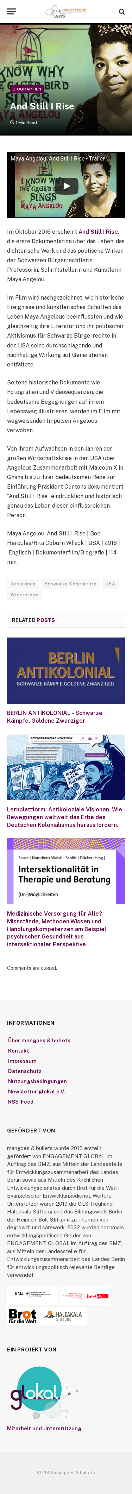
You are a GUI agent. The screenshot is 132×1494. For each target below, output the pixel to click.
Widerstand (24, 594)
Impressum (22, 1061)
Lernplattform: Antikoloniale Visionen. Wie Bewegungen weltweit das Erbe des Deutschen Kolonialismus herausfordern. (64, 817)
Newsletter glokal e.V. (36, 1091)
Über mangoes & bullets (39, 1040)
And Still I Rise (98, 231)
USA (110, 583)
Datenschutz (25, 1071)
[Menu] (11, 11)
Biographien (27, 89)
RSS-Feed (20, 1102)
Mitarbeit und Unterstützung (44, 1428)
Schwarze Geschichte (70, 583)
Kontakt (18, 1051)
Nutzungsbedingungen (37, 1081)
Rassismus (23, 583)
